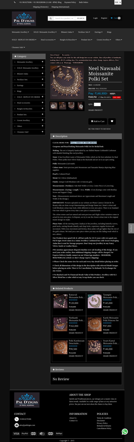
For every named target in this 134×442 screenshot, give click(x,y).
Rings (109, 32)
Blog (59, 2)
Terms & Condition (104, 418)
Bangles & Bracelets (23, 109)
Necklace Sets (21, 80)
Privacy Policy (102, 423)
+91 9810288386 (39, 2)
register (104, 18)
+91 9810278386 (25, 2)
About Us (72, 418)
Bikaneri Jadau (21, 74)
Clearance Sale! (22, 132)
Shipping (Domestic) (40, 7)
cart (116, 18)
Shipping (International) (60, 7)
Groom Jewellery (22, 120)
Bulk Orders (83, 2)
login (95, 18)
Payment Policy (70, 2)
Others (18, 126)
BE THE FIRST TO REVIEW (99, 129)
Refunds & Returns (104, 426)
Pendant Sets (21, 115)
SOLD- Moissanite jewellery (27, 68)
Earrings (19, 85)
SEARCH (80, 18)
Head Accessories (22, 103)
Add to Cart (97, 121)
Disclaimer (101, 421)
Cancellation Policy (104, 428)
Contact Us (73, 421)
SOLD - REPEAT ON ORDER (27, 97)
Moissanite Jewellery (24, 62)
